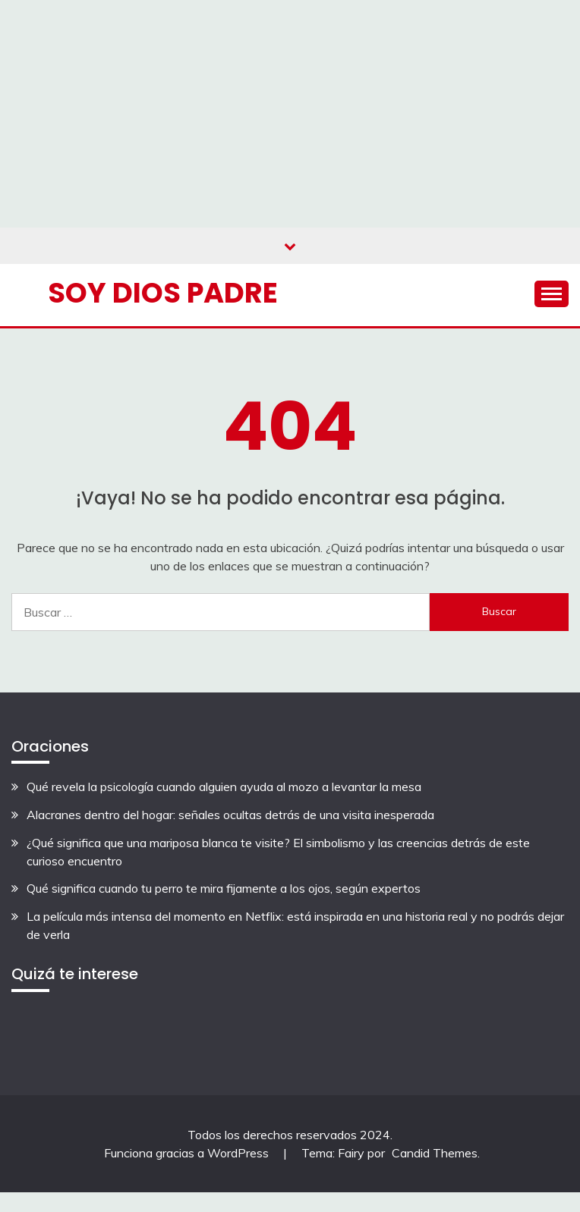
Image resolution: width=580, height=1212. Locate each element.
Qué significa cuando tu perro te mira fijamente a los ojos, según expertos (224, 888)
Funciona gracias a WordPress (188, 1152)
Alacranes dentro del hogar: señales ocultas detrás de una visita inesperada (230, 814)
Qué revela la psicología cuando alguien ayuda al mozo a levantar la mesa (224, 786)
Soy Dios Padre (163, 292)
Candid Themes (435, 1152)
